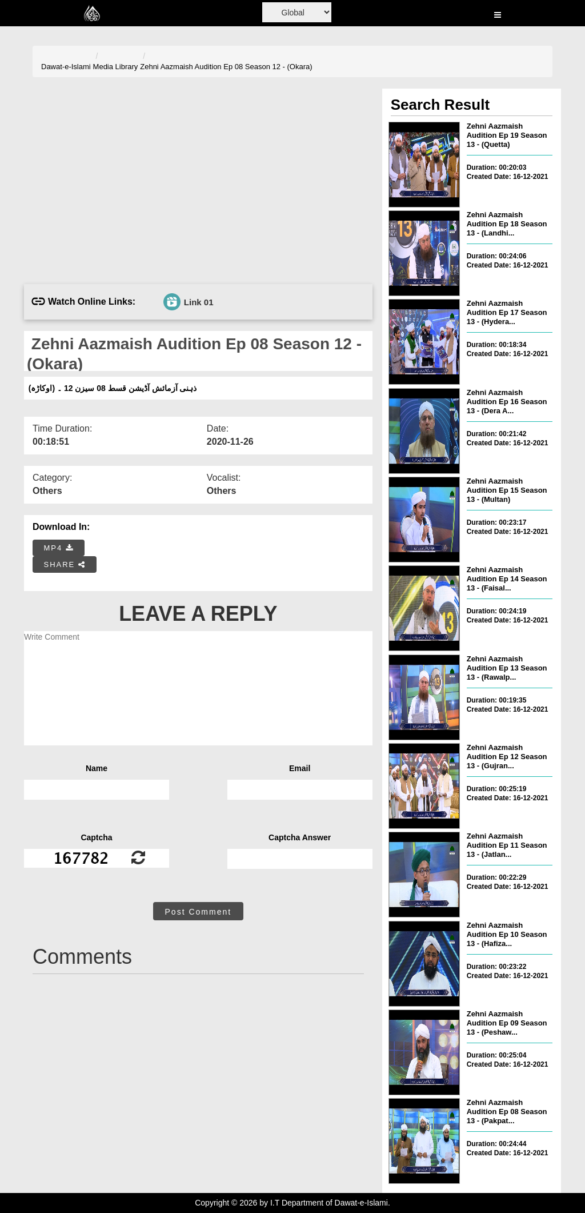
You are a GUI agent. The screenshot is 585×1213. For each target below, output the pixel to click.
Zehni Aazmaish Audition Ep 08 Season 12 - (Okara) (226, 66)
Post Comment (198, 911)
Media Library (115, 66)
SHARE (65, 564)
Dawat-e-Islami (66, 66)
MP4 (59, 548)
